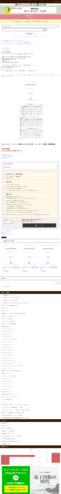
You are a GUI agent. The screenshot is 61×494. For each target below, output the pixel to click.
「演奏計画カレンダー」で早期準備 (21, 21)
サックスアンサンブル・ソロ (7, 352)
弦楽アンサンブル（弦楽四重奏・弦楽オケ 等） (10, 305)
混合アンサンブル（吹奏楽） (7, 318)
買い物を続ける (4, 158)
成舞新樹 (7, 59)
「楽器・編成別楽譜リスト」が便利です (39, 21)
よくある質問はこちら (30, 17)
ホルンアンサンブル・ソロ (6, 357)
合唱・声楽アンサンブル (6, 391)
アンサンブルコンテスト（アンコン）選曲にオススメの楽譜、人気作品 (19, 43)
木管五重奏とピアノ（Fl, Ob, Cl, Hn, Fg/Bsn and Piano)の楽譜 (13, 313)
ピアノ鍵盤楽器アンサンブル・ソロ (8, 295)
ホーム (2, 40)
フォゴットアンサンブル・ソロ (7, 347)
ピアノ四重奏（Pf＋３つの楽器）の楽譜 (9, 300)
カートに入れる (39, 225)
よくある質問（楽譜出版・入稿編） (8, 438)
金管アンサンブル (4, 308)
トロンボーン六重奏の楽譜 (24, 42)
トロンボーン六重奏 (9, 56)
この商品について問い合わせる (7, 156)
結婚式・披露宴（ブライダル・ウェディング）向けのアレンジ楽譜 (14, 404)
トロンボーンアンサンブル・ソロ (11, 42)
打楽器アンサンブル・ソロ (6, 373)
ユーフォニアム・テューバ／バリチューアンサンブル (11, 365)
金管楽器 (6, 40)
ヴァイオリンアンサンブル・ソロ (7, 329)
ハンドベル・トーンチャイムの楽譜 (8, 376)
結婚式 (31, 36)
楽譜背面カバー (37, 36)
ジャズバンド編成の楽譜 (6, 399)
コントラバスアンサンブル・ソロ (7, 336)
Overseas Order (4, 423)
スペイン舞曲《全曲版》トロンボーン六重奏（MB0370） (14, 70)
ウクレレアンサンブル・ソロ (7, 381)
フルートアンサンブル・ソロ (7, 342)
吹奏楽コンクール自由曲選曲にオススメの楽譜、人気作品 (12, 412)
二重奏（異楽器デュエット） (7, 326)
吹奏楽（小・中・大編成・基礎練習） (8, 323)
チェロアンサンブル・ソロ (6, 334)
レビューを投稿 (57, 283)
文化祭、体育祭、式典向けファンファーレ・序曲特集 (11, 415)
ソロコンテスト (26, 36)
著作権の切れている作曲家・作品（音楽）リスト (10, 441)
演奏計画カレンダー (5, 425)
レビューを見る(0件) (56, 282)
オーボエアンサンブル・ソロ (7, 344)
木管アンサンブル (4, 310)
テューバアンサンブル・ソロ (7, 368)
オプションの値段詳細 (5, 230)
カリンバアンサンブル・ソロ (7, 383)
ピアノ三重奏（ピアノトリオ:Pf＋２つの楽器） (10, 297)
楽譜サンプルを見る (6, 52)
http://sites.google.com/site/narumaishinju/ (10, 62)
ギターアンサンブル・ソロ (6, 378)
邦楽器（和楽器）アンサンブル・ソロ (8, 394)
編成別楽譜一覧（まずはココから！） (8, 433)
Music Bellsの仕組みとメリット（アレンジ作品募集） (11, 436)
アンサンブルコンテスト (17, 36)
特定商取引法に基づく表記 (6, 234)
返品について (4, 232)
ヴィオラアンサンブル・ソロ (7, 331)
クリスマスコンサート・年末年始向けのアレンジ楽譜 (11, 407)
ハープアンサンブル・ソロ (6, 389)
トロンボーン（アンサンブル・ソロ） (16, 40)
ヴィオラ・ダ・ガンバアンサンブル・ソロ (9, 339)
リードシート (4, 402)
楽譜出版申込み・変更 (5, 444)
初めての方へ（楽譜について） (7, 428)
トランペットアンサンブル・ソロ (7, 355)
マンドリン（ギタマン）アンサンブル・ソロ (10, 396)
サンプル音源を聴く (6, 51)
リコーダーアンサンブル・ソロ (7, 386)
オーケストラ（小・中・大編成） (7, 321)
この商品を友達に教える (6, 154)
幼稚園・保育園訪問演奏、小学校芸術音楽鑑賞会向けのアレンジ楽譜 (14, 417)
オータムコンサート (44, 36)
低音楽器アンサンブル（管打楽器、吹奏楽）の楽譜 (11, 370)
